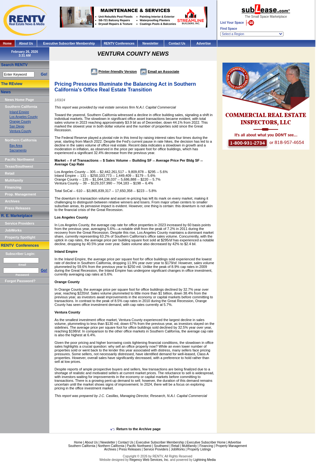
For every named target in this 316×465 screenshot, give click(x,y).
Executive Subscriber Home (205, 442)
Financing (13, 187)
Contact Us (177, 43)
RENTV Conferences (119, 43)
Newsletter (151, 43)
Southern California (21, 106)
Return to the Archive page (136, 429)
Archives (12, 201)
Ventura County (20, 131)
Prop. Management (20, 194)
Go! (44, 74)
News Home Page (19, 100)
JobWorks (13, 230)
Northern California (21, 140)
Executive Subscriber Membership (69, 43)
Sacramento (18, 150)
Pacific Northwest (19, 159)
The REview (11, 84)
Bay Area (15, 145)
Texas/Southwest (19, 166)
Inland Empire (19, 112)
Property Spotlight (20, 237)
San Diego (16, 126)
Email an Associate (159, 71)
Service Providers (19, 223)
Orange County (20, 121)
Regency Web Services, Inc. (149, 460)
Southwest (161, 446)
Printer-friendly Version (114, 71)
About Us (26, 43)
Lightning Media (204, 460)
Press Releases (18, 208)
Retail (10, 173)
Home (7, 43)
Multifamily (14, 180)
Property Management (231, 446)
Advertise (204, 43)
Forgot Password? (20, 281)
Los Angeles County (23, 117)
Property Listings (199, 449)
